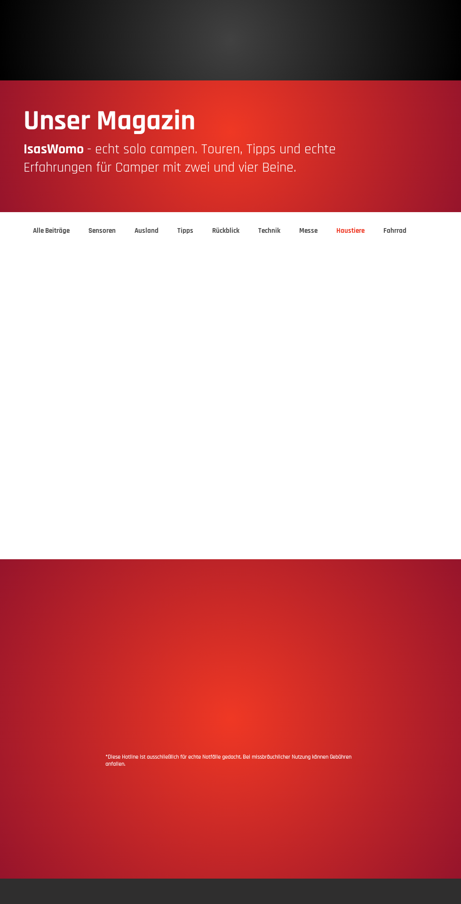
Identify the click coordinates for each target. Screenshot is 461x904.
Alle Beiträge (51, 231)
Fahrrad (394, 231)
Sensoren (102, 231)
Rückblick (225, 231)
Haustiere (350, 231)
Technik (269, 231)
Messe (308, 231)
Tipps (185, 231)
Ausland (147, 231)
